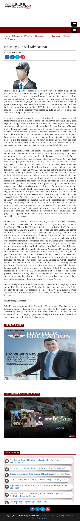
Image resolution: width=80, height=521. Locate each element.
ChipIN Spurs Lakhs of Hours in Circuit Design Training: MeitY (38, 479)
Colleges (67, 36)
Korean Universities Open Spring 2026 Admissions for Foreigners (40, 474)
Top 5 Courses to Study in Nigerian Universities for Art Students (39, 468)
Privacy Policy (58, 515)
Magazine (17, 36)
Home (7, 36)
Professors (10, 39)
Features (56, 36)
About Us (45, 515)
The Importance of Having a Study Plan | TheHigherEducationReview (28, 503)
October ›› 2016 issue (34, 36)
